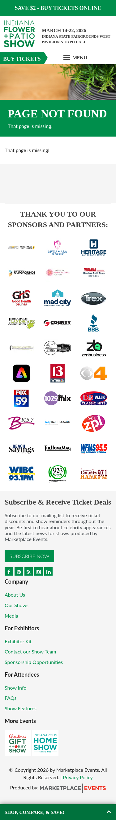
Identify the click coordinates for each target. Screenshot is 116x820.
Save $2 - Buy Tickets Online (58, 8)
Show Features (21, 708)
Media (11, 616)
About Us (15, 595)
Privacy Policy (78, 777)
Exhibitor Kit (18, 641)
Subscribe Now (29, 556)
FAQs (10, 698)
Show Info (15, 688)
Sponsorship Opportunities (34, 662)
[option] (58, 100)
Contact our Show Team (30, 651)
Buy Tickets (22, 59)
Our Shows (16, 605)
